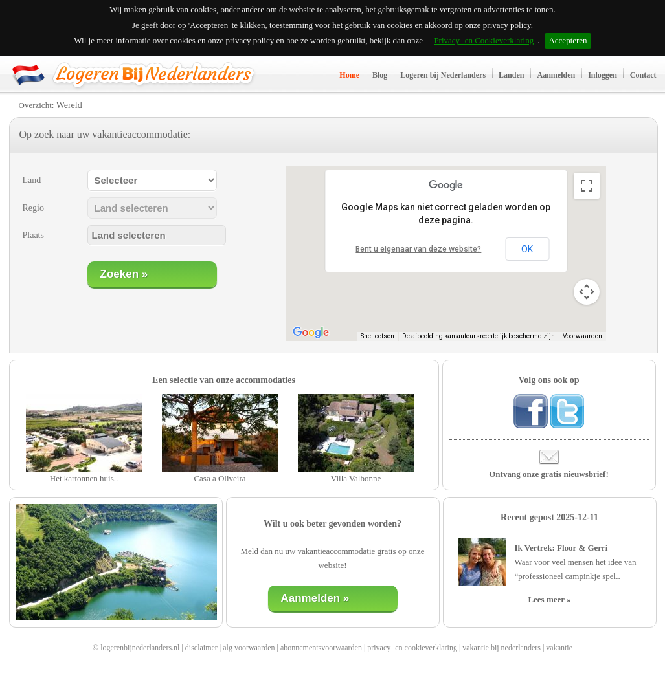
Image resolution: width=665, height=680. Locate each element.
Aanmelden (556, 75)
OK (527, 249)
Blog (379, 75)
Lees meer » (549, 599)
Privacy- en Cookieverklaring (484, 40)
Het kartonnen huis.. (84, 478)
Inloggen (602, 75)
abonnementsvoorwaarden (321, 647)
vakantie (559, 647)
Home (349, 75)
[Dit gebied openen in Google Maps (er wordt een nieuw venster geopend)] (310, 332)
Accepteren (567, 40)
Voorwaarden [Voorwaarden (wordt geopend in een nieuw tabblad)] (582, 336)
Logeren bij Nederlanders (443, 75)
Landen (511, 75)
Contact (643, 75)
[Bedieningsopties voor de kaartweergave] (587, 292)
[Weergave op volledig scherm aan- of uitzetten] (587, 186)
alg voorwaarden (249, 647)
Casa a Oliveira (219, 478)
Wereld (69, 105)
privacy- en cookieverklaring (412, 647)
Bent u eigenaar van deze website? (418, 249)
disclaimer (201, 647)
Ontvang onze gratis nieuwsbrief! (549, 474)
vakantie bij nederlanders (501, 647)
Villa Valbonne (356, 478)
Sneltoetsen (377, 336)
